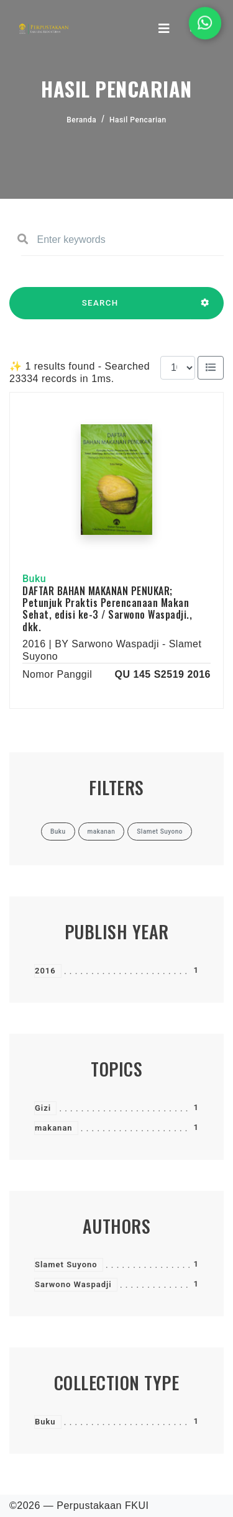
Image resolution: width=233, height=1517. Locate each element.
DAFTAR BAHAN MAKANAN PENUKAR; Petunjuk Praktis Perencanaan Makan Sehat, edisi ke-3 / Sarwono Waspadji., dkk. (107, 608)
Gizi (43, 1108)
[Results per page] (177, 368)
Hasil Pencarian (138, 120)
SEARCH (100, 308)
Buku (45, 1421)
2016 (45, 970)
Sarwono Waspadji (73, 1284)
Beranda (81, 120)
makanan (54, 1127)
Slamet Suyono (66, 1264)
